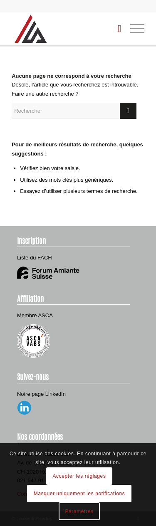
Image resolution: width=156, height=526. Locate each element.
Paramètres (79, 511)
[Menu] (132, 28)
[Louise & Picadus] (65, 28)
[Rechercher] (115, 28)
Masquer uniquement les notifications (79, 493)
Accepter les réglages (79, 476)
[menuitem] (115, 28)
